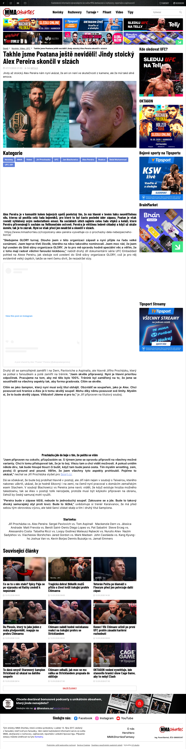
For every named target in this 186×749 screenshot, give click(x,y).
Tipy (130, 12)
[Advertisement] (70, 190)
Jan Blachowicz (70, 160)
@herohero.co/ (51, 708)
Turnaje (92, 12)
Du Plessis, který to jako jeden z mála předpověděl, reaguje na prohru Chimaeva (22, 631)
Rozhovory (75, 12)
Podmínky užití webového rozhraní (61, 745)
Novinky (58, 12)
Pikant (107, 12)
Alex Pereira (88, 160)
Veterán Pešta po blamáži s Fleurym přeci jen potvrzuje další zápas (113, 588)
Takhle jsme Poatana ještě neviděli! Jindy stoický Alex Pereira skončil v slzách (70, 49)
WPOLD (34, 68)
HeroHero (128, 733)
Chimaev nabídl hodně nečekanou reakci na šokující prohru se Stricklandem (68, 631)
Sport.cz (66, 474)
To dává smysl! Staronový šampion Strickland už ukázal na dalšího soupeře (24, 673)
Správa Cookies (83, 745)
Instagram (104, 718)
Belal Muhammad (118, 160)
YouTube (125, 718)
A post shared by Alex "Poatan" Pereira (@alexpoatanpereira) (42, 362)
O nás (130, 729)
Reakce (101, 160)
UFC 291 (9, 165)
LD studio (135, 745)
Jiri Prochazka (43, 160)
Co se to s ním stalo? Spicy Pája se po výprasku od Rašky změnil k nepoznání (24, 588)
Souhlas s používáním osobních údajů (106, 745)
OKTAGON (106, 664)
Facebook (83, 718)
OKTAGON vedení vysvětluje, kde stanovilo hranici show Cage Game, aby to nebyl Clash (114, 673)
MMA (19, 160)
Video (119, 12)
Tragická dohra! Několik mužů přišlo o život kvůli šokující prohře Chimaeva (68, 588)
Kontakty (39, 737)
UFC (28, 49)
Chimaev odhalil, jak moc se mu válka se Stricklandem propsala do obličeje (69, 673)
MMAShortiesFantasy (120, 737)
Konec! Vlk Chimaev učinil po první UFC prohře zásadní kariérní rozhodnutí (114, 631)
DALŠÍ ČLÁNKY (70, 688)
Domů (5, 49)
